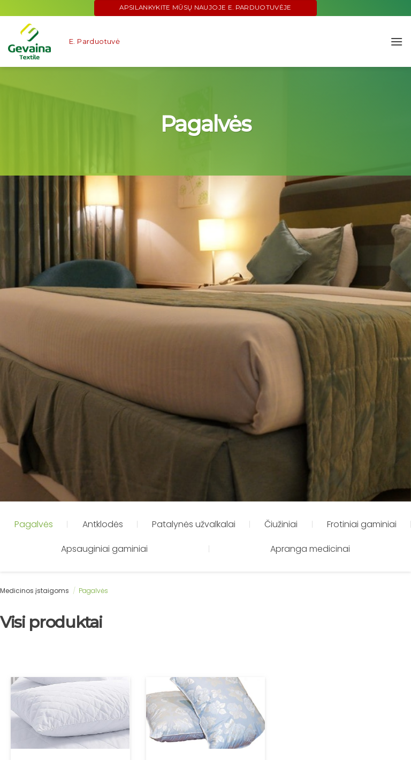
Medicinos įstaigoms (34, 590)
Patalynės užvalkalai (193, 524)
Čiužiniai (281, 524)
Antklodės (102, 524)
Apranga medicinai (310, 549)
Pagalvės (33, 524)
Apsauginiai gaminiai (104, 549)
